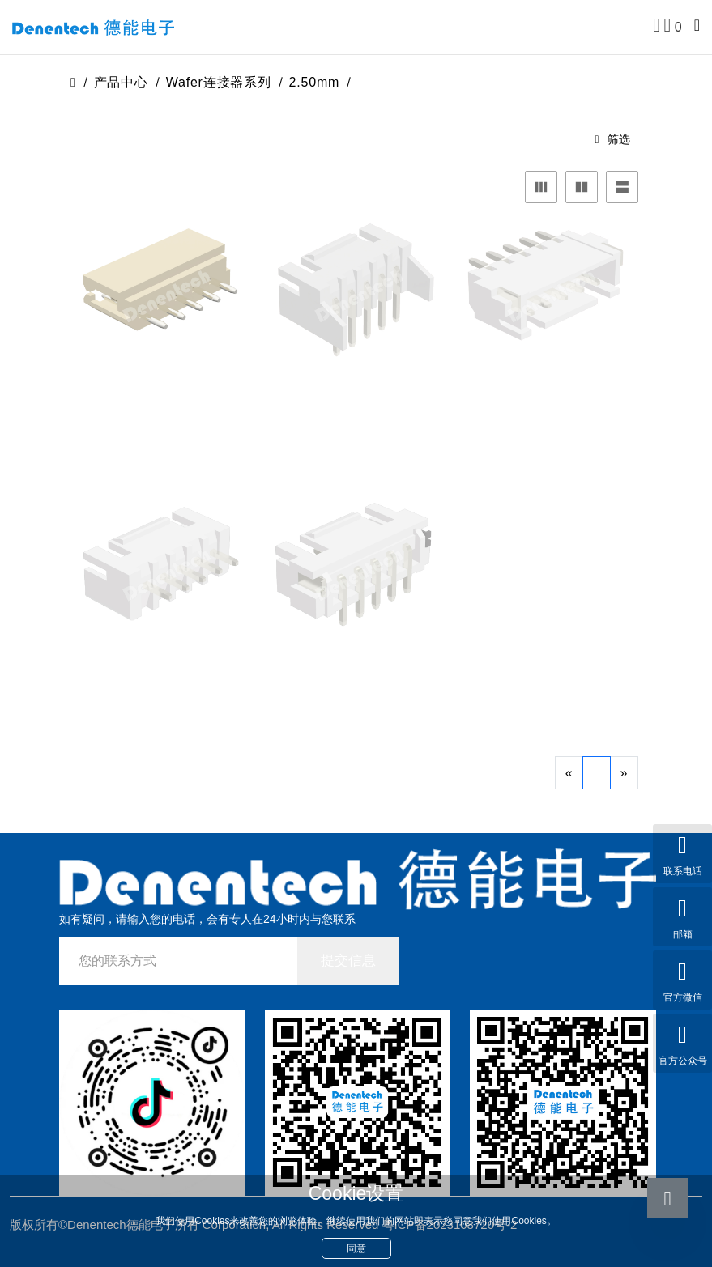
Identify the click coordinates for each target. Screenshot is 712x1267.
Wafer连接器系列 (218, 82)
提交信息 (348, 960)
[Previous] (569, 772)
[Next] (624, 772)
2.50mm (314, 82)
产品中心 (121, 82)
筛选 (612, 139)
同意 (356, 1248)
